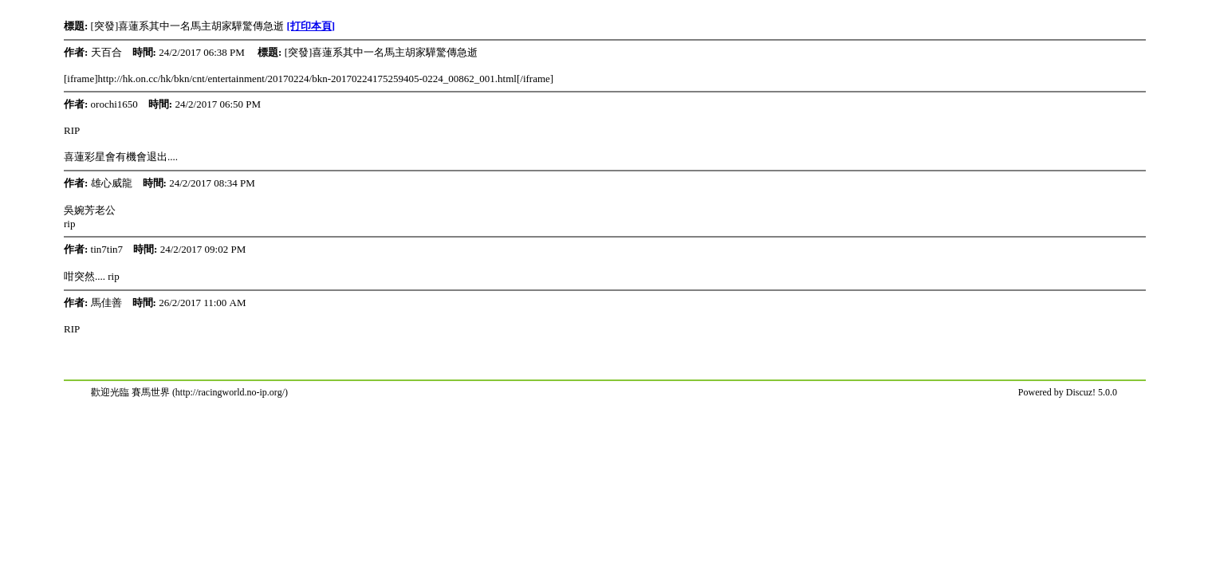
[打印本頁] (311, 26)
